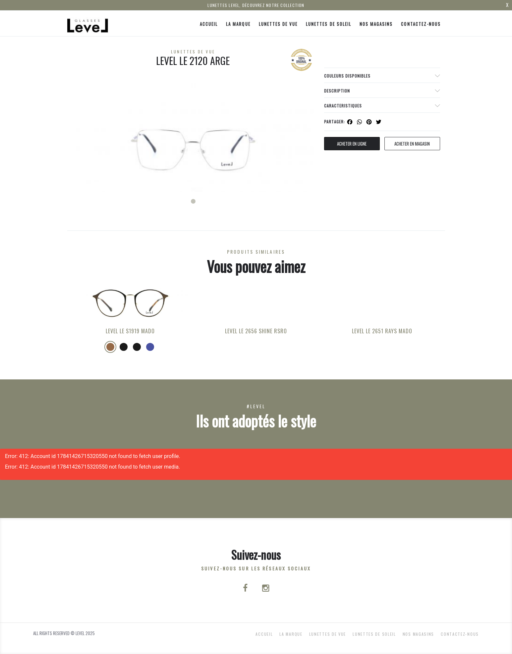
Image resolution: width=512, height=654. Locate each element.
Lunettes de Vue (278, 24)
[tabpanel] (193, 137)
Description (337, 91)
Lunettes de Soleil (328, 24)
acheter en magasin (412, 143)
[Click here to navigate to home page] (88, 23)
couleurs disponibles (347, 76)
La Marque (238, 24)
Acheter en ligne (352, 143)
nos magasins (376, 24)
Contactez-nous (421, 24)
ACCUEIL (209, 24)
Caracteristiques (343, 105)
